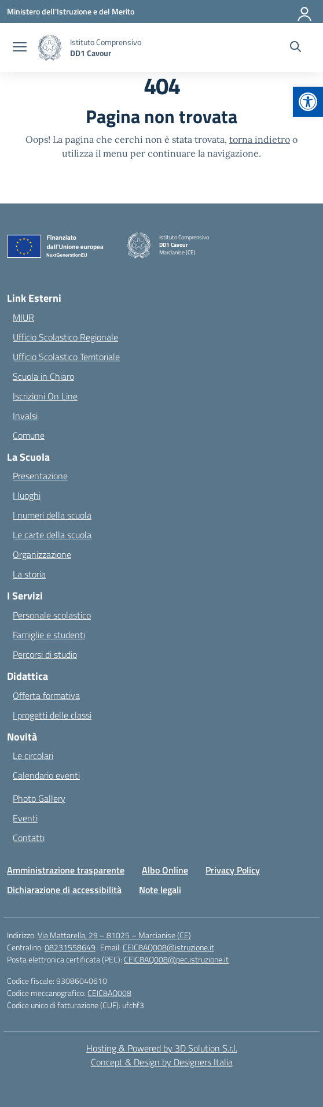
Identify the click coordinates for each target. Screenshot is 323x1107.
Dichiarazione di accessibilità (64, 890)
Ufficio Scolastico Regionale (65, 337)
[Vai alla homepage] (105, 47)
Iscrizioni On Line (45, 396)
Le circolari (33, 755)
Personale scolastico (52, 615)
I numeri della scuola (52, 515)
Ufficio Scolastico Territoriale (66, 357)
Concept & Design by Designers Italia (162, 1062)
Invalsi (25, 416)
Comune (29, 435)
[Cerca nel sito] (295, 47)
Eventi (25, 818)
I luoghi (27, 495)
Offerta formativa (46, 695)
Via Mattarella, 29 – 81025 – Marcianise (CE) (114, 935)
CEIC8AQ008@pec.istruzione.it (176, 959)
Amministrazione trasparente (65, 870)
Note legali (160, 890)
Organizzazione (42, 554)
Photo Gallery (39, 798)
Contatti (29, 838)
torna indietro (259, 139)
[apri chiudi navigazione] (20, 48)
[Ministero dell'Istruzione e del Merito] (70, 11)
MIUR (23, 317)
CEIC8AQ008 (109, 993)
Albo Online (165, 870)
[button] (308, 102)
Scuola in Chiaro (43, 376)
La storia (29, 574)
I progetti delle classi (52, 715)
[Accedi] (305, 11)
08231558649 (70, 947)
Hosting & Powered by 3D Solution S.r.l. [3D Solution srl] (161, 1048)
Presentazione (40, 476)
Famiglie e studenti (49, 635)
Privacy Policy (232, 870)
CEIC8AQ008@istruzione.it (168, 947)
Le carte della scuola (52, 535)
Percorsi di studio (45, 654)
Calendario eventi (46, 775)
